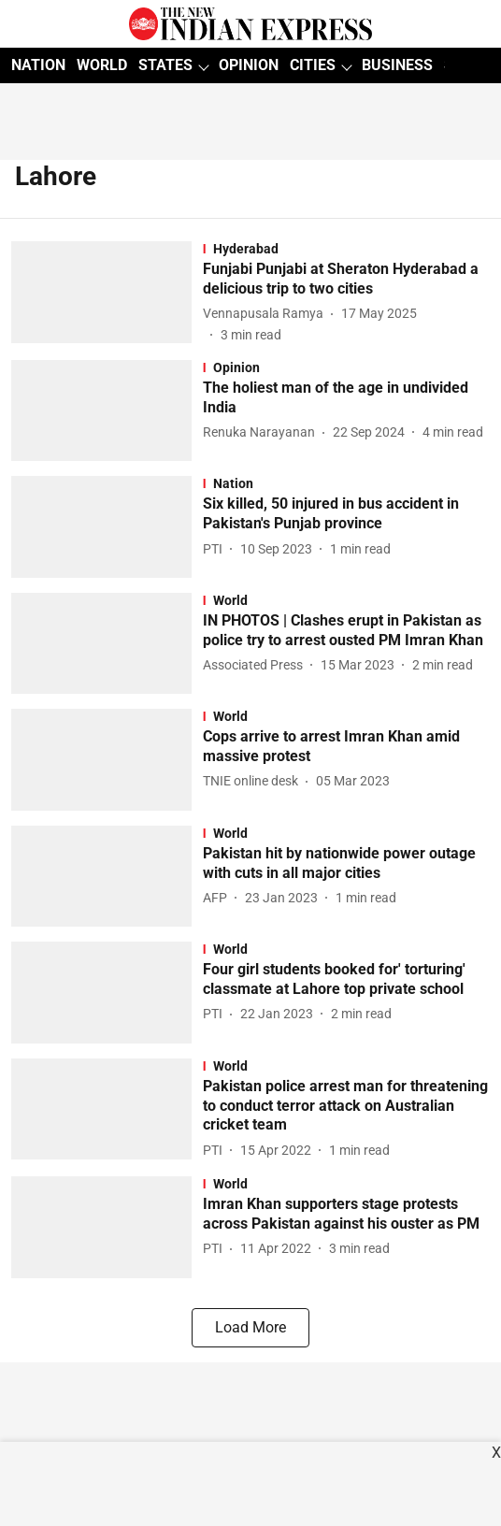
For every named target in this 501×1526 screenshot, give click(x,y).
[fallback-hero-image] (107, 293)
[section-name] (346, 248)
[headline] (346, 279)
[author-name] (267, 314)
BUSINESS (397, 65)
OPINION (249, 65)
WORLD (102, 65)
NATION (38, 65)
